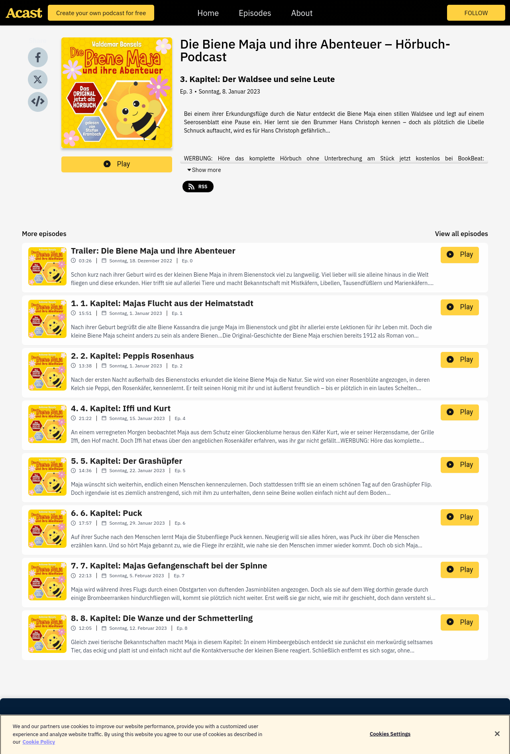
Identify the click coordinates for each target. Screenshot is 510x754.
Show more (203, 170)
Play (117, 164)
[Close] (497, 738)
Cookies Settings (390, 738)
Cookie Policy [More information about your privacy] (38, 745)
